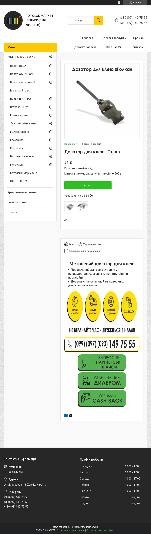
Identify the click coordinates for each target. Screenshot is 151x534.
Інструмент (17, 164)
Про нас (138, 38)
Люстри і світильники (23, 123)
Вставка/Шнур (19, 107)
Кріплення (16, 148)
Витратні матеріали (22, 156)
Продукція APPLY (21, 98)
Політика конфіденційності (100, 530)
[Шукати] (98, 20)
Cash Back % (113, 47)
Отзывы (12, 212)
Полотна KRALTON (21, 73)
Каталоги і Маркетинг (23, 173)
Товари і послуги (113, 38)
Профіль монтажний (22, 82)
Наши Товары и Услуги (21, 56)
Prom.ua (93, 527)
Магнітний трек (19, 90)
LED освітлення (19, 131)
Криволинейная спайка (22, 192)
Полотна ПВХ (18, 65)
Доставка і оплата (84, 47)
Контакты (137, 47)
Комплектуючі (19, 115)
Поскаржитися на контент (71, 530)
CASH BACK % (18, 181)
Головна (87, 38)
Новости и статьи (18, 202)
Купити (88, 185)
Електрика (16, 139)
